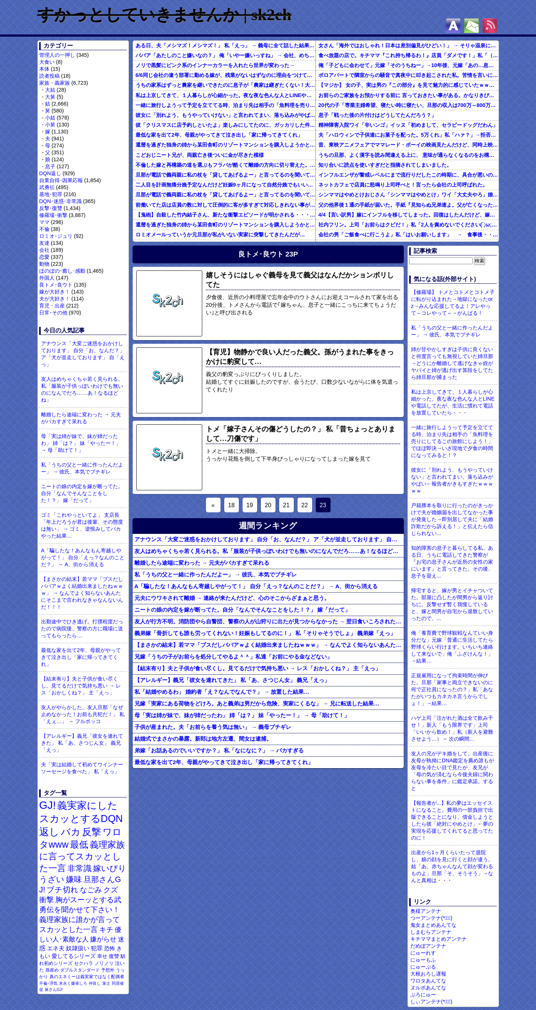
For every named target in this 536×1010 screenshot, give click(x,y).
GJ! (47, 805)
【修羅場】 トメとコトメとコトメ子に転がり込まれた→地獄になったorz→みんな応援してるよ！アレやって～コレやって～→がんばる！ (453, 302)
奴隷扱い (77, 948)
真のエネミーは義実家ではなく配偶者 (86, 976)
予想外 (107, 970)
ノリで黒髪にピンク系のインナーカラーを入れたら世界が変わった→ (215, 65)
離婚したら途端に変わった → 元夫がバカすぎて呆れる (81, 418)
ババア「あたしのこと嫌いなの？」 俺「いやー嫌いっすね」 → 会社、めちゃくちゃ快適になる (225, 55)
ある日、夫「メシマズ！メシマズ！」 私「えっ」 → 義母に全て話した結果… (225, 45)
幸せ (102, 956)
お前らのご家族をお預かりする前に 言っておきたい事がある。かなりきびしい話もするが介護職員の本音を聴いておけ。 (408, 95)
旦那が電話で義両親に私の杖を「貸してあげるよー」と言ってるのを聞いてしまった (225, 175)
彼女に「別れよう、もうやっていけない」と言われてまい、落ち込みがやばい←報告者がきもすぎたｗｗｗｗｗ (225, 115)
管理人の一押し (57, 55)
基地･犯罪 (50, 194)
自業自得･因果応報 (61, 180)
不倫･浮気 (48, 983)
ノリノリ (104, 963)
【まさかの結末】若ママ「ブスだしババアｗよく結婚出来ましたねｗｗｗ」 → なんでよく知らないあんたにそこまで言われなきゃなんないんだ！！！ (82, 593)
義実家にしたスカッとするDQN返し (81, 818)
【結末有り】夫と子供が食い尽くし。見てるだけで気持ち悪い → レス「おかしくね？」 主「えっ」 (81, 686)
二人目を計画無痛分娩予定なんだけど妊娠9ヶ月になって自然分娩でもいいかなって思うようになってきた (225, 185)
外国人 (47, 278)
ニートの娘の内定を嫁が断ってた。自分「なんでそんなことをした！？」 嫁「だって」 (82, 493)
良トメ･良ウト (56, 285)
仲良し (95, 983)
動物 (44, 264)
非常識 (79, 868)
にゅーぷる (423, 967)
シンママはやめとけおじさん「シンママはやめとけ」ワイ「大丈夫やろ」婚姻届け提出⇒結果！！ (408, 195)
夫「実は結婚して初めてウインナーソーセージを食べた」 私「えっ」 (82, 768)
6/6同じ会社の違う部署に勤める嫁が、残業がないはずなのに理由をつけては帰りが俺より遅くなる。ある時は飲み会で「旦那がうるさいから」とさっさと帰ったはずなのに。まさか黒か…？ (225, 75)
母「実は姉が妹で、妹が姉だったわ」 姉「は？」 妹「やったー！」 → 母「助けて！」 (81, 443)
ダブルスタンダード (80, 970)
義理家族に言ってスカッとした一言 (82, 856)
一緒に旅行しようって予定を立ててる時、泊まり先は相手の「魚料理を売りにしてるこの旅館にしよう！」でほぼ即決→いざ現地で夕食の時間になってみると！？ (225, 105)
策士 (106, 983)
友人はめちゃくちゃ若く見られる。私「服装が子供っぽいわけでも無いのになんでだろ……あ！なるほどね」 (82, 389)
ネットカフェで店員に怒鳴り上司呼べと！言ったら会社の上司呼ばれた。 (403, 185)
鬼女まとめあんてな (433, 925)
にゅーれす (423, 953)
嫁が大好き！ (54, 292)
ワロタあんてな (428, 981)
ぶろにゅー (423, 995)
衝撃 (46, 900)
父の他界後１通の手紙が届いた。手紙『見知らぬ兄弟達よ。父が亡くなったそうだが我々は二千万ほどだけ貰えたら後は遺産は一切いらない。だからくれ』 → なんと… (408, 205)
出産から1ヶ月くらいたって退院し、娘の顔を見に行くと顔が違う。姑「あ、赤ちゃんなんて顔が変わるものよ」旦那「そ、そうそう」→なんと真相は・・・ (452, 866)
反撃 (91, 832)
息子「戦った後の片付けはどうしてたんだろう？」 (377, 115)
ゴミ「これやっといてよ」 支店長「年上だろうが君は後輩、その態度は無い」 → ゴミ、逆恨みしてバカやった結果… (82, 525)
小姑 (50, 118)
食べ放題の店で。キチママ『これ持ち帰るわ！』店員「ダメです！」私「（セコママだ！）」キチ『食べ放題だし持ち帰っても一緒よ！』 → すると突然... (408, 55)
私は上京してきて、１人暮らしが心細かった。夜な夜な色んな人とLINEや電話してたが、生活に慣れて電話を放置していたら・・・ (225, 95)
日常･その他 (53, 313)
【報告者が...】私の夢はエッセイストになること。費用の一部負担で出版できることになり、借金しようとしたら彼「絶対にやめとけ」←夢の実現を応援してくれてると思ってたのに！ (452, 820)
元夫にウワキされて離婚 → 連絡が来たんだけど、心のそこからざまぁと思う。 (232, 598)
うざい (51, 879)
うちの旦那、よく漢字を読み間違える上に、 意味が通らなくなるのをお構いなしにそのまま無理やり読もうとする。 (408, 155)
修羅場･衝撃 (53, 215)
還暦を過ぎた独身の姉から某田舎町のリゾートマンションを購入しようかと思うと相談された (225, 145)
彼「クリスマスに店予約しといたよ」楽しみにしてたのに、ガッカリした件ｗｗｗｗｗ (225, 125)
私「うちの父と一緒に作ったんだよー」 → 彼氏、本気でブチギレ (82, 468)
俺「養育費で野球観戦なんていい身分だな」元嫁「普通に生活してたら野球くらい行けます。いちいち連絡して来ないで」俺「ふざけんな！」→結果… (452, 647)
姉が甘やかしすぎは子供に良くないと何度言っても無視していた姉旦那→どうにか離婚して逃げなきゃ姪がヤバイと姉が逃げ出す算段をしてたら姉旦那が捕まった (452, 363)
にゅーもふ (423, 960)
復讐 (114, 956)
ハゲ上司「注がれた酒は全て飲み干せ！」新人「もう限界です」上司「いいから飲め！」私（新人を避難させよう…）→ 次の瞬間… (452, 728)
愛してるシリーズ (74, 956)
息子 (50, 166)
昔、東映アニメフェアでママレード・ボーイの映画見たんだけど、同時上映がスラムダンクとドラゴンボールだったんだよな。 (408, 145)
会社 (44, 250)
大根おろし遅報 (428, 974)
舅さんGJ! (54, 989)
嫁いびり (109, 868)
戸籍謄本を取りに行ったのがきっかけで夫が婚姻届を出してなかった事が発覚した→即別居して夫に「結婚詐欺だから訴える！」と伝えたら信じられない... (452, 519)
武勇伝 (47, 187)
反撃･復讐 (50, 208)
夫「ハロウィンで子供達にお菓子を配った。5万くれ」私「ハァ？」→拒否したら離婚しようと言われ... (408, 135)
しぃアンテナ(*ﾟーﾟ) (431, 1002)
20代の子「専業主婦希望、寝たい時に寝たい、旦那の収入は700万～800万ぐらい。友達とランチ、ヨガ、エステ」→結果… (408, 105)
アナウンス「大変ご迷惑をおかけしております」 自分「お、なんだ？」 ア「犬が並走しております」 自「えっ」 (83, 353)
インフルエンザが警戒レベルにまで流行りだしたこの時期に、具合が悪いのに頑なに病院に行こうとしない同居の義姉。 (408, 175)
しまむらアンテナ (430, 932)
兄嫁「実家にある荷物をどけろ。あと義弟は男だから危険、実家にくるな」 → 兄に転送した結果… (257, 703)
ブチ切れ (62, 889)
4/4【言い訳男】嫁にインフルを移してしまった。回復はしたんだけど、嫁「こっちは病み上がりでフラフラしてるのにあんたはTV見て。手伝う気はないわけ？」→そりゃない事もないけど (408, 215)
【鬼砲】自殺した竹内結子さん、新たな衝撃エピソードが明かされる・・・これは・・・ (225, 215)
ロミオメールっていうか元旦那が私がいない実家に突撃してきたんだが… (220, 234)
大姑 (50, 90)
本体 (44, 69)
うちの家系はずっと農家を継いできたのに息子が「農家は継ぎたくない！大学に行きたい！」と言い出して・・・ (225, 85)
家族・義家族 (54, 83)
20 (268, 505)
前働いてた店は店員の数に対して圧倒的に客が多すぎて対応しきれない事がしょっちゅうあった (225, 205)
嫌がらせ (103, 939)
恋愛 (44, 257)
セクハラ (83, 963)
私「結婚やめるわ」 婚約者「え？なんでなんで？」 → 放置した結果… (222, 692)
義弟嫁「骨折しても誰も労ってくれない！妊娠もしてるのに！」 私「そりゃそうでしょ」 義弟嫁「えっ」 (265, 633)
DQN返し (50, 173)
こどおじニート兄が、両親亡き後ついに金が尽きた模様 (200, 155)
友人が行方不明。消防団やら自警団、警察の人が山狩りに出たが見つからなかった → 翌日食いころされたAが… (269, 621)
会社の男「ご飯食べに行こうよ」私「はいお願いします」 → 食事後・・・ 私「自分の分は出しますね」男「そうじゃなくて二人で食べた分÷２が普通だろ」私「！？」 (408, 234)
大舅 (50, 97)
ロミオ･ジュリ (56, 236)
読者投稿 (49, 76)
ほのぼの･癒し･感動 (62, 271)
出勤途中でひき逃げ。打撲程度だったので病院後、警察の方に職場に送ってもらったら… (82, 628)
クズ (110, 890)
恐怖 (109, 948)
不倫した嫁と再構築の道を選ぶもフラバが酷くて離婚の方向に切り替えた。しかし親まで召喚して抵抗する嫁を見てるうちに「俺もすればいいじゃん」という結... (225, 165)
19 (250, 505)
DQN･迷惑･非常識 (60, 201)
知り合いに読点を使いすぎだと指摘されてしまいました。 (385, 165)
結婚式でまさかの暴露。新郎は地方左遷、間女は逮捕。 (203, 739)
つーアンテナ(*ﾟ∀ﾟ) (431, 918)
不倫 (44, 229)
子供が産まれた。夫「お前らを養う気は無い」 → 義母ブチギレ (213, 727)
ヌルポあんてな (428, 988)
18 (231, 505)
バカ (71, 831)
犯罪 (97, 948)
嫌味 (74, 879)
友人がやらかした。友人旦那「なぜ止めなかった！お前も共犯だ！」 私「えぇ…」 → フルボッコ (83, 714)
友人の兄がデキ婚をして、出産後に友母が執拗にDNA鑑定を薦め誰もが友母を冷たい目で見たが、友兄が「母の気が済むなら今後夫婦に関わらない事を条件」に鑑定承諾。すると (452, 771)
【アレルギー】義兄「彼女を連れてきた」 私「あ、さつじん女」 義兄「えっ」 (82, 743)
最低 (79, 844)
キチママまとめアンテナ (438, 939)
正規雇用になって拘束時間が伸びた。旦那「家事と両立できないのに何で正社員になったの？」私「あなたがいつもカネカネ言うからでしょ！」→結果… (452, 689)
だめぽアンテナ (428, 946)
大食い (47, 62)
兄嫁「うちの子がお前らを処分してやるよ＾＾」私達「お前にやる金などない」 (233, 656)
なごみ (91, 890)
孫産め (52, 970)
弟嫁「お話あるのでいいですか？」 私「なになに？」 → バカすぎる (219, 750)
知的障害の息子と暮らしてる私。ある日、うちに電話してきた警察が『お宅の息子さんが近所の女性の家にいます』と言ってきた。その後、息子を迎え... (452, 562)
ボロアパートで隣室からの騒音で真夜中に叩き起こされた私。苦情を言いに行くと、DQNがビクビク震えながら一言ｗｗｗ (408, 75)
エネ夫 (55, 948)
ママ (44, 222)
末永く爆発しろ (73, 983)
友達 (44, 243)
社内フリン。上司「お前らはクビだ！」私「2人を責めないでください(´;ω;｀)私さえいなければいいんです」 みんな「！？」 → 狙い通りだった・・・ (408, 225)
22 (305, 505)
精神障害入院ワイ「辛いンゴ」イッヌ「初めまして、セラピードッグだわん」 (408, 125)
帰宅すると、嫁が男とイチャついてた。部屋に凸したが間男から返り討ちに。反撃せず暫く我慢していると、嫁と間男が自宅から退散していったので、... (452, 604)
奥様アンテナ (425, 911)
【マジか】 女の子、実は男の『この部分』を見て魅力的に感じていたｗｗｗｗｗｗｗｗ (408, 85)
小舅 (50, 125)
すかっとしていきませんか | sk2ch (164, 14)
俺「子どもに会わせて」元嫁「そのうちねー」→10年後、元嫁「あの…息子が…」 (408, 65)
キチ (106, 929)
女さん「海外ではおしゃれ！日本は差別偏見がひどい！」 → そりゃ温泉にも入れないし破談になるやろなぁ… (408, 45)
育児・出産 (52, 306)
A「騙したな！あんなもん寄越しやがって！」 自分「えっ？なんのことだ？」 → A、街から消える (83, 557)
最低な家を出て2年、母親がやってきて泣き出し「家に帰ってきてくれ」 (81, 657)
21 (286, 505)
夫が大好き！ (54, 299)
